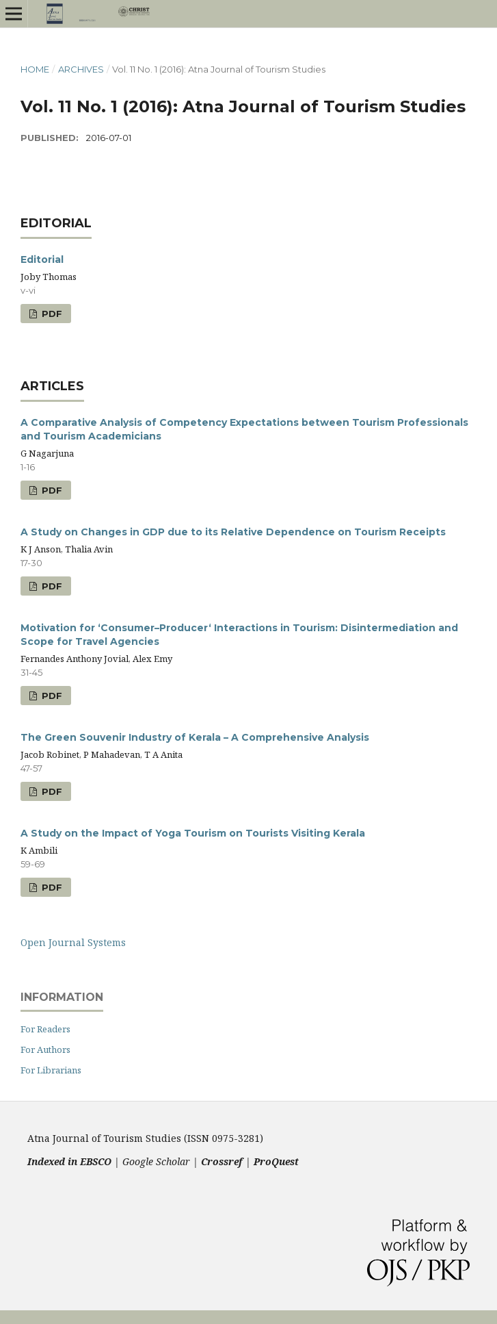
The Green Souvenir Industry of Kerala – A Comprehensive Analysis (195, 737)
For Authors (45, 1049)
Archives (81, 69)
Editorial (42, 259)
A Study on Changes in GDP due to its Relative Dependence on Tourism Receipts (233, 532)
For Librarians (51, 1070)
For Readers (45, 1029)
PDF (50, 313)
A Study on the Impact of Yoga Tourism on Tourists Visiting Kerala (193, 833)
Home (35, 69)
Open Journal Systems (73, 942)
